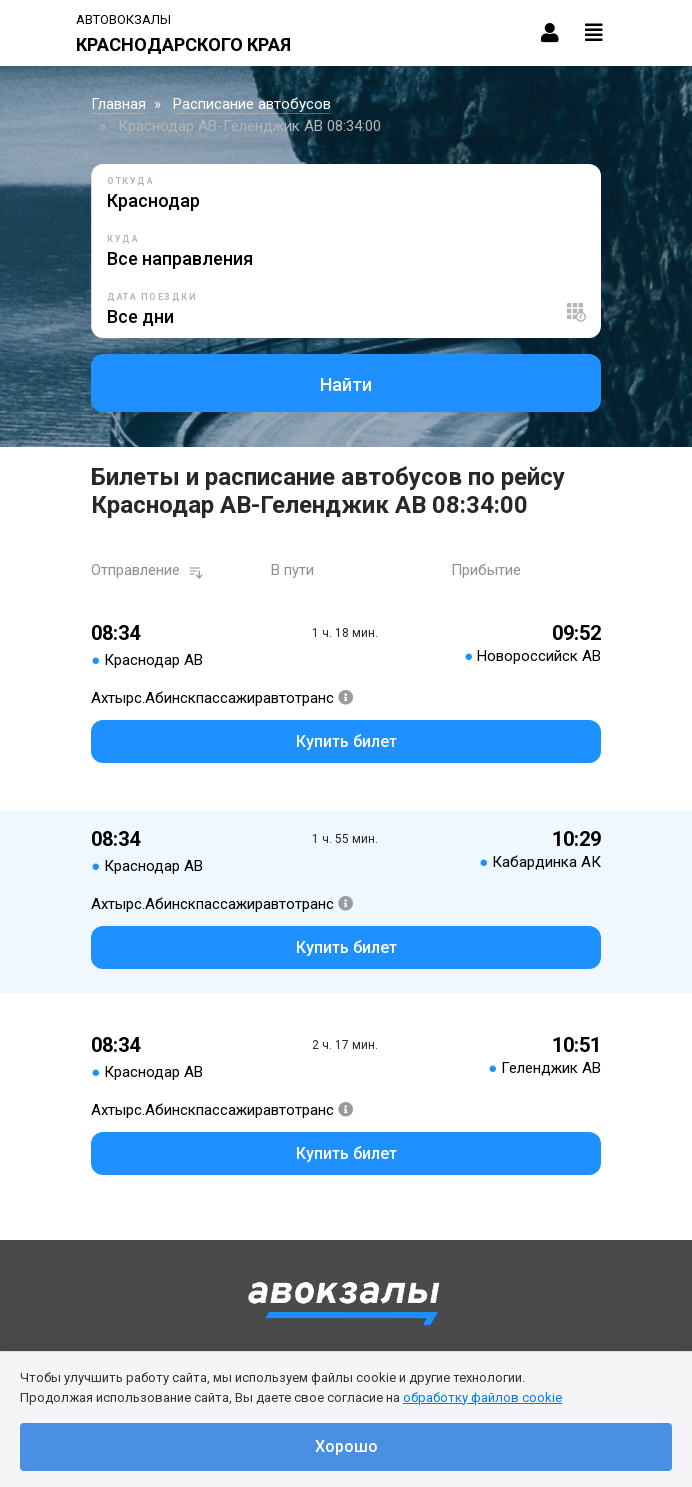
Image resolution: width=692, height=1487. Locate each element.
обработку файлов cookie (482, 1397)
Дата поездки (152, 297)
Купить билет (346, 741)
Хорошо (346, 1446)
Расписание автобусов (252, 104)
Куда (123, 239)
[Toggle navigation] (594, 33)
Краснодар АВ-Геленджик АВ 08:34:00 (249, 126)
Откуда (130, 181)
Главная (118, 104)
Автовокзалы (123, 19)
